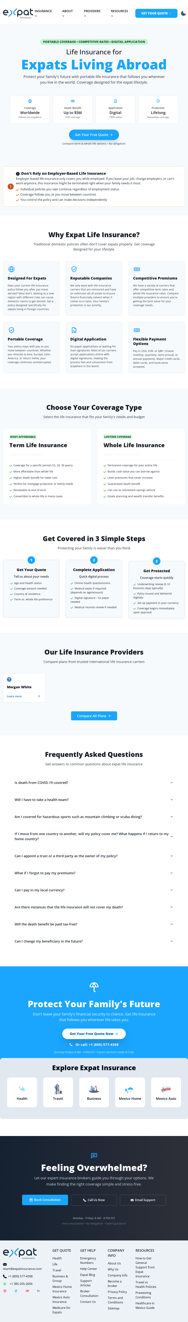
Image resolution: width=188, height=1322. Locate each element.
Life (54, 1264)
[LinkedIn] (38, 1291)
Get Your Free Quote (94, 134)
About (67, 13)
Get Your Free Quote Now (94, 1033)
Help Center (88, 1269)
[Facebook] (16, 1291)
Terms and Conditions (115, 1300)
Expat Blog (87, 1275)
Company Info (117, 1275)
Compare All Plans (94, 716)
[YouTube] (27, 1291)
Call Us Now (94, 1200)
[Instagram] (5, 1291)
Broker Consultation (89, 1293)
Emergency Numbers (88, 1260)
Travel (56, 1270)
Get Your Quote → (156, 13)
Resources (119, 13)
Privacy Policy (117, 1292)
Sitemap (113, 1308)
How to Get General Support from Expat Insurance (145, 1267)
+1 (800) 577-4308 (18, 1276)
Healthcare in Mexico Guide (145, 1305)
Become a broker (115, 1283)
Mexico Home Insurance (62, 1289)
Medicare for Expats (61, 1310)
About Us (114, 1263)
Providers (91, 13)
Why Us (113, 1269)
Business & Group (60, 1278)
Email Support (143, 1200)
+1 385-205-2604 (17, 1284)
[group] (24, 688)
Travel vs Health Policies (146, 1284)
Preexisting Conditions (143, 1295)
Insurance (43, 13)
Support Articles (86, 1283)
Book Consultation (45, 1200)
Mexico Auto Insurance (61, 1299)
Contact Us (88, 1302)
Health (57, 1258)
